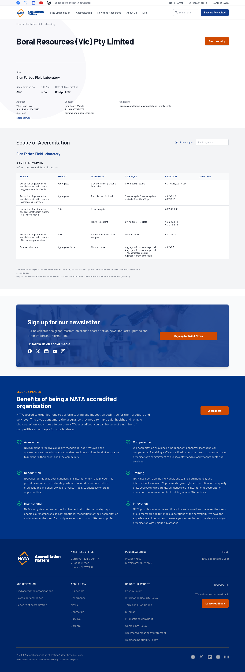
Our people (77, 590)
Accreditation (84, 12)
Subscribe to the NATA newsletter (73, 2)
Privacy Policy (133, 590)
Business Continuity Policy (141, 639)
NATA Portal (176, 2)
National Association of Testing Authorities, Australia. (54, 654)
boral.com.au (23, 117)
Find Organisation (60, 12)
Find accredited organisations (34, 590)
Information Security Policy (141, 597)
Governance (78, 597)
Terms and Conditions (138, 604)
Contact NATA (221, 2)
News (74, 604)
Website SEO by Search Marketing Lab (61, 659)
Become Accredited (215, 12)
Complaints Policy (136, 625)
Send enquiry (217, 41)
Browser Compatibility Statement (145, 632)
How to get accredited (29, 597)
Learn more (214, 410)
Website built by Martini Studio (29, 659)
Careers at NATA (197, 2)
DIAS (145, 12)
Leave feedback (215, 603)
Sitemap (130, 611)
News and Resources (109, 12)
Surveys (76, 618)
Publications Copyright (139, 618)
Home (19, 24)
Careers (76, 625)
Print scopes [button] (186, 142)
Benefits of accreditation (31, 604)
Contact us (77, 611)
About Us (132, 12)
